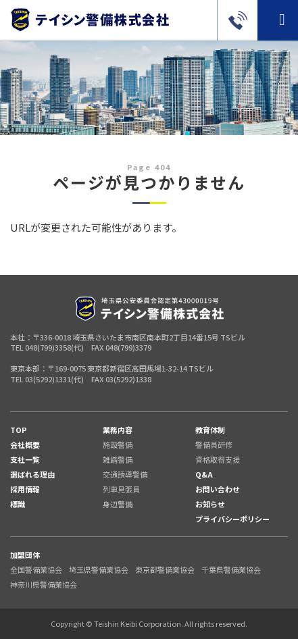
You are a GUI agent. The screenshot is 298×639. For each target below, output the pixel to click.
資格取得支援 (217, 459)
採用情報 (25, 489)
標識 (17, 504)
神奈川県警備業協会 (43, 584)
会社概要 (25, 444)
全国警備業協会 (36, 569)
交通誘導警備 (125, 474)
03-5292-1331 (237, 20)
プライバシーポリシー (232, 518)
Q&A (204, 474)
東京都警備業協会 (165, 569)
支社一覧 (25, 459)
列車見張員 (121, 489)
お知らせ (210, 504)
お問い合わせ (217, 489)
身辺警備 (117, 504)
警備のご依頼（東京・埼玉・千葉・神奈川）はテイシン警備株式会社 (89, 20)
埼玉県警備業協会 (98, 569)
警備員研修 (213, 444)
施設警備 (117, 444)
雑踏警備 (117, 459)
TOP (18, 429)
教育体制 (210, 429)
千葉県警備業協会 (231, 569)
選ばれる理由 (32, 474)
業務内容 (117, 429)
